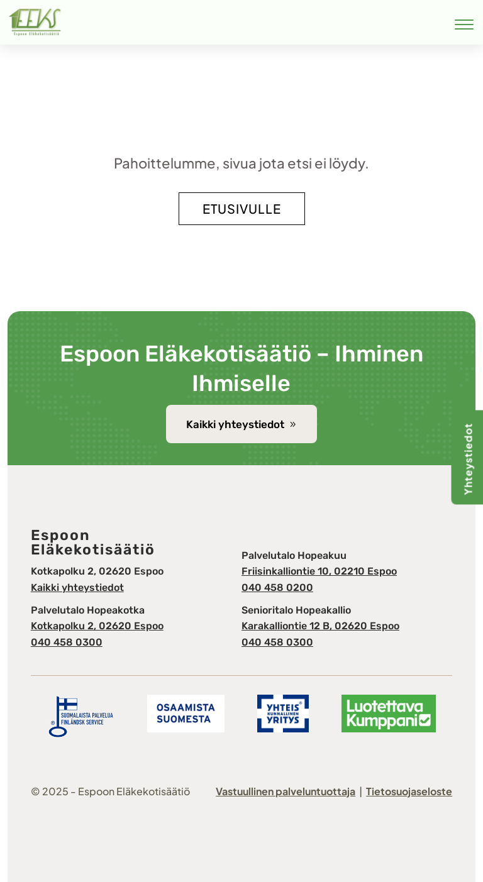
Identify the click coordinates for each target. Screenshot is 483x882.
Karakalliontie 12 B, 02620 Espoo (320, 626)
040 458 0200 (277, 587)
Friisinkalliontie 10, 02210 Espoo (319, 571)
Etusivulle (242, 208)
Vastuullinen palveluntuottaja (285, 791)
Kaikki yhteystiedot (235, 424)
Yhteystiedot (468, 458)
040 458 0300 (67, 642)
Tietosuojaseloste (409, 791)
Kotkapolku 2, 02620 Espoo (97, 626)
